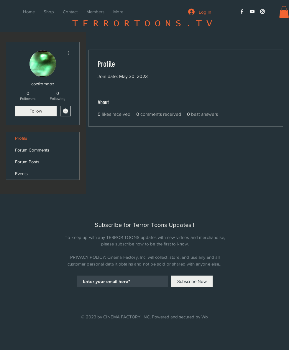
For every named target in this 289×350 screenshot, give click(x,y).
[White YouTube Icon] (252, 11)
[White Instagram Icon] (262, 11)
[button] (284, 12)
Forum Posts (27, 161)
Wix (204, 316)
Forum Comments (32, 149)
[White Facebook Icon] (242, 11)
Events (21, 173)
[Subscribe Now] (192, 281)
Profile (21, 138)
